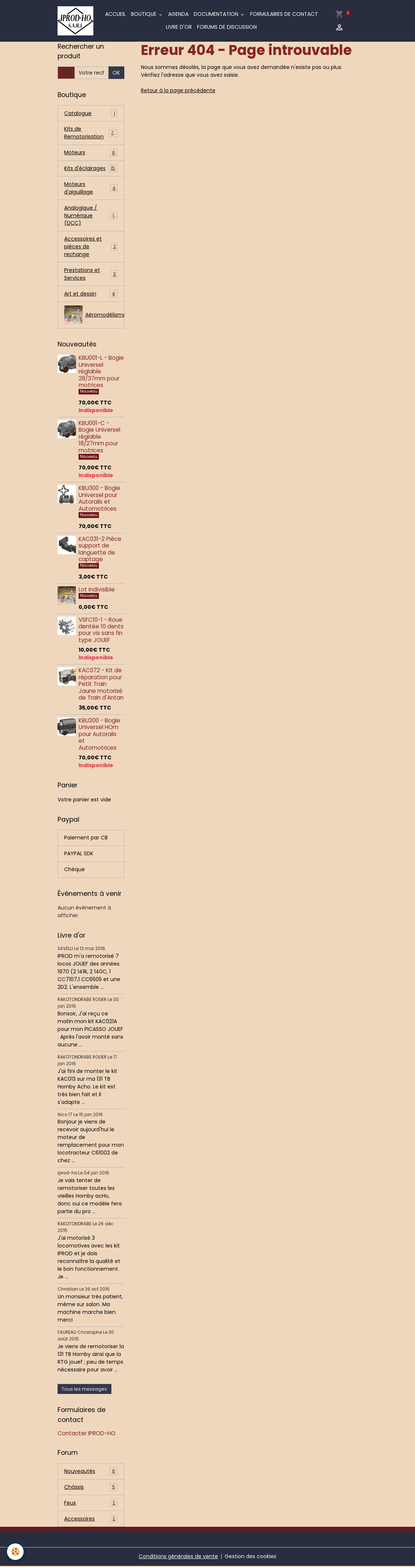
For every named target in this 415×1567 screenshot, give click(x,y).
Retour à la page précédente (178, 90)
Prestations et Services (90, 274)
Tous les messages (84, 1390)
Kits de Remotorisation (90, 133)
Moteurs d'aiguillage (90, 188)
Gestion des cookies (250, 1557)
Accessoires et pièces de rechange (90, 247)
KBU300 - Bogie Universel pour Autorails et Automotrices (99, 499)
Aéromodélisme (94, 316)
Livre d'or (179, 27)
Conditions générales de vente (178, 1557)
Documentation (217, 14)
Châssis (90, 1488)
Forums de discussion (227, 27)
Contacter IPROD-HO (86, 1434)
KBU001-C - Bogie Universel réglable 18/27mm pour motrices (99, 437)
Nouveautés (90, 1472)
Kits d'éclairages (90, 169)
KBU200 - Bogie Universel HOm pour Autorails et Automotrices (99, 735)
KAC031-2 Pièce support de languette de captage (100, 550)
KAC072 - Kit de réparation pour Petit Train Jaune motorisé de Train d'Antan (101, 685)
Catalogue (90, 113)
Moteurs (90, 153)
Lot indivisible (97, 590)
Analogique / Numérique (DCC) (90, 215)
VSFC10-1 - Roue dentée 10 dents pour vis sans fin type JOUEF (101, 631)
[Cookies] (15, 1551)
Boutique (144, 14)
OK (116, 72)
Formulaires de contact (284, 14)
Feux (90, 1504)
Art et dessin (90, 294)
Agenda (178, 14)
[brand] (76, 21)
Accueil (115, 14)
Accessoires (90, 1520)
